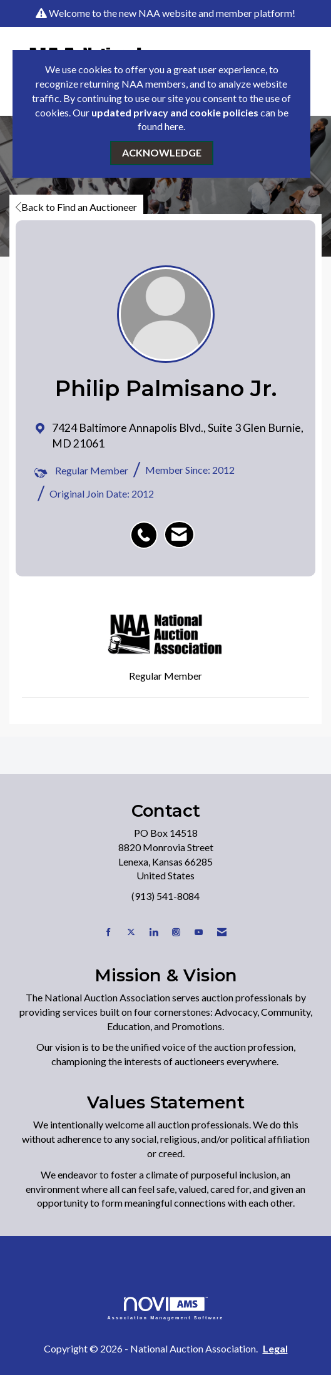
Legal (275, 1348)
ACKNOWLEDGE (161, 152)
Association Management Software (166, 1308)
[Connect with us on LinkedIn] (153, 932)
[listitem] (147, 528)
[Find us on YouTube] (198, 932)
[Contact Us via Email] (222, 932)
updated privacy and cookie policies (174, 112)
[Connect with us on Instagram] (176, 932)
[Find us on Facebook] (108, 932)
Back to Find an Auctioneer (76, 207)
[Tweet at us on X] (131, 932)
